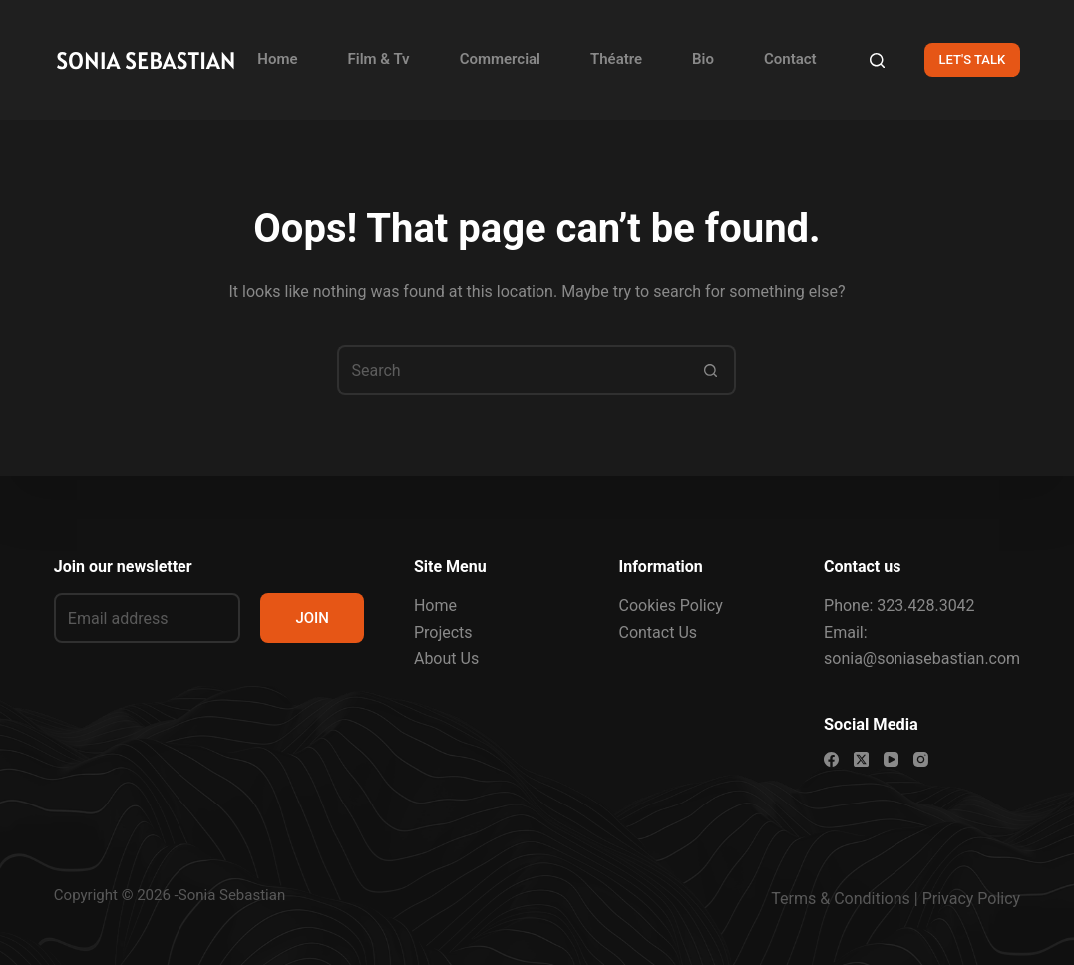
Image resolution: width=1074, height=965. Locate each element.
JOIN (312, 618)
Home (435, 605)
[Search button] (711, 370)
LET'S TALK (972, 59)
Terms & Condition (836, 898)
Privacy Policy (971, 898)
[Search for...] (511, 370)
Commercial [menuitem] (500, 59)
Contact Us (657, 632)
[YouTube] (891, 759)
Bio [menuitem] (703, 59)
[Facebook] (831, 759)
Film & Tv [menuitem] (379, 59)
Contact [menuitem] (790, 59)
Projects (443, 632)
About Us (446, 658)
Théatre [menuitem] (616, 59)
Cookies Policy (670, 605)
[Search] (877, 60)
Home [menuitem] (277, 59)
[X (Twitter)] (861, 759)
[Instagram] (920, 759)
